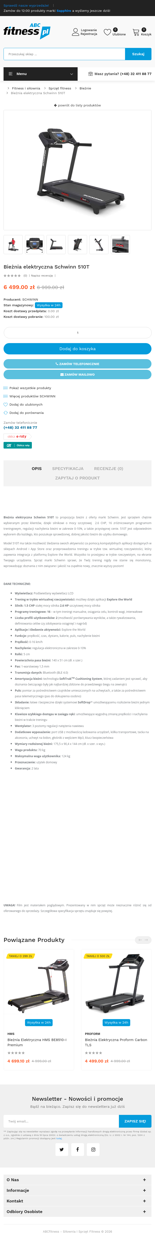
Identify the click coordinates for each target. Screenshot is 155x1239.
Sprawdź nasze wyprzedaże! (26, 5)
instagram (93, 1149)
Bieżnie (85, 88)
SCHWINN (30, 299)
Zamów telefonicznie (77, 364)
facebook (77, 1149)
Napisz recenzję (42, 275)
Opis (37, 468)
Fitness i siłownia (26, 88)
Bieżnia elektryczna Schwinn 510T (38, 93)
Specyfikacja (68, 468)
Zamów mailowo (77, 374)
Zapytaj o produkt (77, 477)
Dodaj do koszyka (77, 348)
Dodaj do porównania (26, 413)
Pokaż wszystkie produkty (30, 388)
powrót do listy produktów (77, 105)
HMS (11, 1034)
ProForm (92, 1034)
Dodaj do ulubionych (25, 404)
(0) (25, 275)
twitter (61, 1149)
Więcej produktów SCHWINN (32, 396)
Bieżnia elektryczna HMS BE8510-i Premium (37, 1042)
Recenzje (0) (108, 468)
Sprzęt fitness (60, 88)
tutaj (59, 1138)
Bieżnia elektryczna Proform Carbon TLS (116, 1042)
